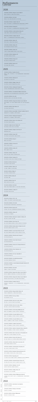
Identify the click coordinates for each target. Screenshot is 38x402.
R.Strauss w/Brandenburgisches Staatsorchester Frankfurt (14, 88)
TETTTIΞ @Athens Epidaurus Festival (10, 343)
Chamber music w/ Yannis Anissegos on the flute (12, 334)
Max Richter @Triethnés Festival (9, 60)
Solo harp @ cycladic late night (9, 218)
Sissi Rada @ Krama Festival (9, 108)
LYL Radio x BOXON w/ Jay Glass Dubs (10, 168)
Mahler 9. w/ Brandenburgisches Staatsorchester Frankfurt (14, 37)
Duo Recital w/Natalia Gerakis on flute (11, 227)
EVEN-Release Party (7, 131)
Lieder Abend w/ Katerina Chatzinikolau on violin (12, 32)
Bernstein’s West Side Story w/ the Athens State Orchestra (14, 278)
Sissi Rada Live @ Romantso (8, 213)
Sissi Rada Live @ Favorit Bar (9, 79)
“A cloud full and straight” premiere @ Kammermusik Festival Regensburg (16, 357)
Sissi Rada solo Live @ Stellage (9, 371)
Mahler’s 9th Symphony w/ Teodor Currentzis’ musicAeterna (14, 311)
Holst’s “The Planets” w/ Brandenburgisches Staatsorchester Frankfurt (16, 23)
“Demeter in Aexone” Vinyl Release (10, 269)
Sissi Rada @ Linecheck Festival (9, 172)
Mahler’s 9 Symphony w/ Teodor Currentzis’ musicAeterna (13, 320)
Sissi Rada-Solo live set (8, 297)
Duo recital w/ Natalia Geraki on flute (11, 348)
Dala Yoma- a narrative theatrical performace (12, 306)
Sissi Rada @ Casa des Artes (9, 191)
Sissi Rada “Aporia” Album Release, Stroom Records (13, 204)
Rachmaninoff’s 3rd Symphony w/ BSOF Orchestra (12, 117)
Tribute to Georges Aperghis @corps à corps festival (13, 51)
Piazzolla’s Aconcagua (8, 385)
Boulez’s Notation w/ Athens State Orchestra (11, 14)
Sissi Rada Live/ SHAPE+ (8, 264)
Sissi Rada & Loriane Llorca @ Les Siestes (11, 126)
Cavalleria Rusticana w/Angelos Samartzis (11, 366)
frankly (36, 401)
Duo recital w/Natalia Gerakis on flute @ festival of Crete (14, 232)
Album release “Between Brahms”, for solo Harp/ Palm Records (14, 186)
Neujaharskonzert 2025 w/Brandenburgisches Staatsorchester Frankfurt (16, 93)
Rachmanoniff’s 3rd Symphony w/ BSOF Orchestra (12, 112)
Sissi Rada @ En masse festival (9, 163)
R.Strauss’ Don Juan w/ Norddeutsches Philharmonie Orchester (14, 209)
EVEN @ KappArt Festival (8, 149)
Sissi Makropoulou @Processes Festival (10, 46)
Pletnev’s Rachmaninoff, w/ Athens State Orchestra (13, 292)
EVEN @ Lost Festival (7, 140)
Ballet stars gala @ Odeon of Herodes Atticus (12, 154)
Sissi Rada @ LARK (7, 177)
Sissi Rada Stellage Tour (8, 241)
